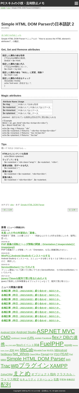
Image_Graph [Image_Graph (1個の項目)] (5, 350)
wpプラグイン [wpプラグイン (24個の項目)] (30, 365)
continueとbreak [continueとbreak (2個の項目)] (18, 338)
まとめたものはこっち (11, 35)
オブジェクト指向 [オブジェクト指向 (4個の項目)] (43, 374)
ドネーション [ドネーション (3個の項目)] (45, 379)
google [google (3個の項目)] (68, 344)
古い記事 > (73, 210)
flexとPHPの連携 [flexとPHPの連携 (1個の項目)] (10, 345)
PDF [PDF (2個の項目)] (51, 354)
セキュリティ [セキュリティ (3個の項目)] (28, 379)
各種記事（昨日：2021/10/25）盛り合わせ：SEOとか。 (31, 295)
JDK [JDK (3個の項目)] (11, 350)
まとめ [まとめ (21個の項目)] (22, 373)
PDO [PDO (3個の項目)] (57, 354)
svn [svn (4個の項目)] (68, 359)
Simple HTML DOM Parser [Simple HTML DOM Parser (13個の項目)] (36, 358)
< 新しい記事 (7, 210)
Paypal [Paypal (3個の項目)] (45, 354)
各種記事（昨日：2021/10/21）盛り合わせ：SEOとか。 (31, 303)
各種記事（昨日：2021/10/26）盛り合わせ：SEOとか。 (31, 291)
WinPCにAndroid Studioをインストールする (25, 255)
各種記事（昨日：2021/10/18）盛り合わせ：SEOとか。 (31, 316)
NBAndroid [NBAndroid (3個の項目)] (60, 350)
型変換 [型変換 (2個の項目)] (63, 379)
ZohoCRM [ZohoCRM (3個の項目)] (7, 374)
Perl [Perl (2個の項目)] (71, 354)
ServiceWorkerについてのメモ (18, 267)
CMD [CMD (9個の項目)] (5, 337)
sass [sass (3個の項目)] (3, 359)
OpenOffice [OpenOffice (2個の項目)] (35, 354)
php (12, 205)
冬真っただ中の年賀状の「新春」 (19, 233)
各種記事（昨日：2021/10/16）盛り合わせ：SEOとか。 (31, 320)
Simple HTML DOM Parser (32, 205)
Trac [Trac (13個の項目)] (5, 366)
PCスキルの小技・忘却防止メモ (23, 3)
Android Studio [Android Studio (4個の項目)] (26, 332)
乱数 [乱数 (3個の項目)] (56, 379)
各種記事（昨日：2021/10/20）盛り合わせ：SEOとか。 (31, 308)
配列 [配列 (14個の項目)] (6, 385)
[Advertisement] (39, 15)
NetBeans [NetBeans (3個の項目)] (6, 354)
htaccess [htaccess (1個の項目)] (75, 345)
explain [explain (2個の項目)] (38, 338)
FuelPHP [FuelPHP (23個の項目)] (52, 343)
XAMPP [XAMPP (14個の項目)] (59, 366)
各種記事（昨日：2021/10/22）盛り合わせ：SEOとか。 (31, 299)
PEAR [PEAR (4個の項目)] (64, 354)
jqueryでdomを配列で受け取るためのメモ (24, 278)
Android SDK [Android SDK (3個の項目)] (8, 332)
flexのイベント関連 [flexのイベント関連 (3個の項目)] (27, 344)
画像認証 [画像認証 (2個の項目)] (70, 379)
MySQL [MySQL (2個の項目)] (50, 350)
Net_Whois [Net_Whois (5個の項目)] (21, 354)
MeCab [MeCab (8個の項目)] (26, 349)
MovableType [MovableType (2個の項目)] (40, 350)
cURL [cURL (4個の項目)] (31, 337)
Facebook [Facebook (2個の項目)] (46, 338)
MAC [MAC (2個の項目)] (17, 350)
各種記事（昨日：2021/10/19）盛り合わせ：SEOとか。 (31, 312)
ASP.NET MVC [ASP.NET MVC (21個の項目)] (56, 331)
